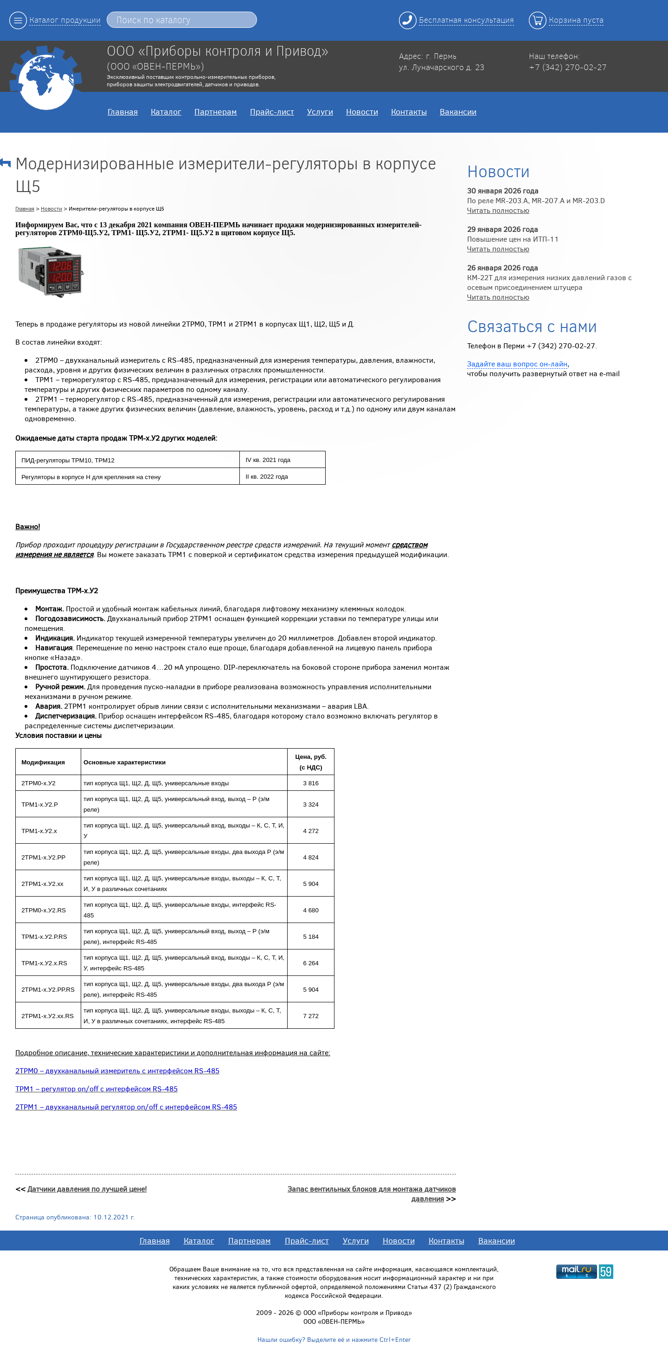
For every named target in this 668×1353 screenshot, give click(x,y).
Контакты (409, 111)
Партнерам (215, 111)
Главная (123, 111)
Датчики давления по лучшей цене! (87, 1188)
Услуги (320, 111)
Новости (362, 111)
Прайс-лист (272, 111)
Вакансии (458, 111)
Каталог (166, 111)
